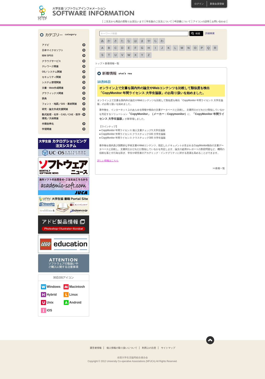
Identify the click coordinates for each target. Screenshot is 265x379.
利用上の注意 (149, 347)
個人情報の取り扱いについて (122, 347)
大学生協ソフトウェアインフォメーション (86, 13)
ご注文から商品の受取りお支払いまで (124, 21)
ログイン (199, 3)
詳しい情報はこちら (108, 160)
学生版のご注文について (159, 21)
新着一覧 (220, 168)
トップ (98, 63)
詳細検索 (210, 33)
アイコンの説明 (201, 21)
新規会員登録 (217, 3)
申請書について (182, 21)
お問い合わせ (219, 21)
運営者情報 (96, 347)
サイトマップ (168, 347)
